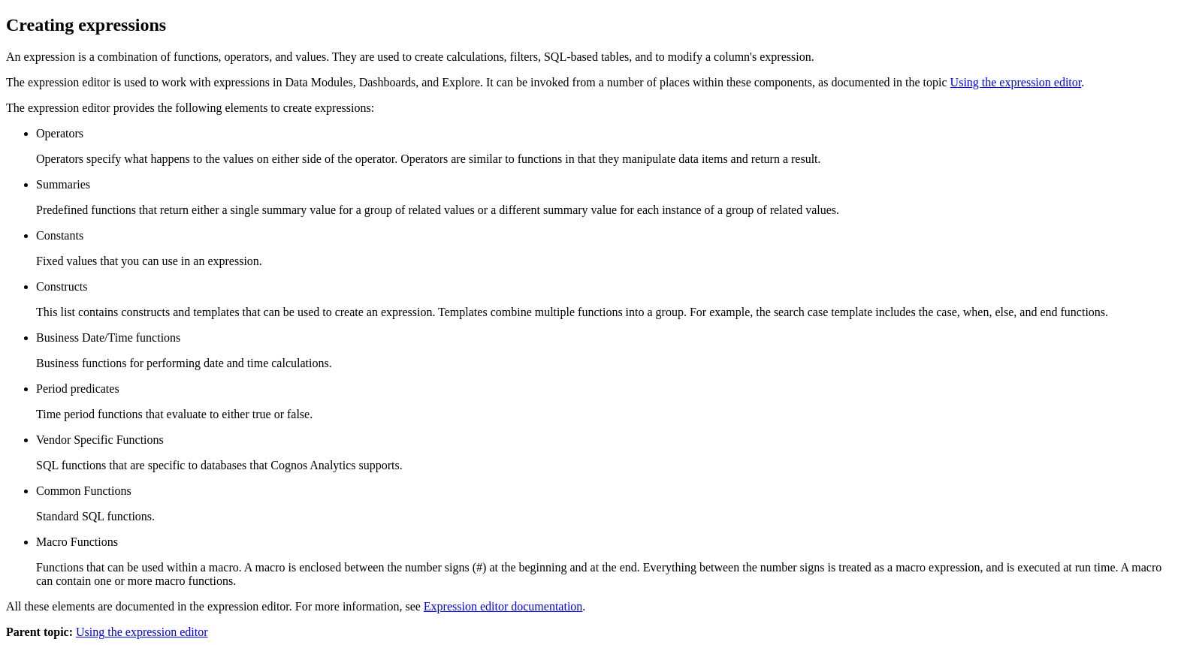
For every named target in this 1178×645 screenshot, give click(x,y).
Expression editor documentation (503, 606)
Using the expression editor (1016, 82)
